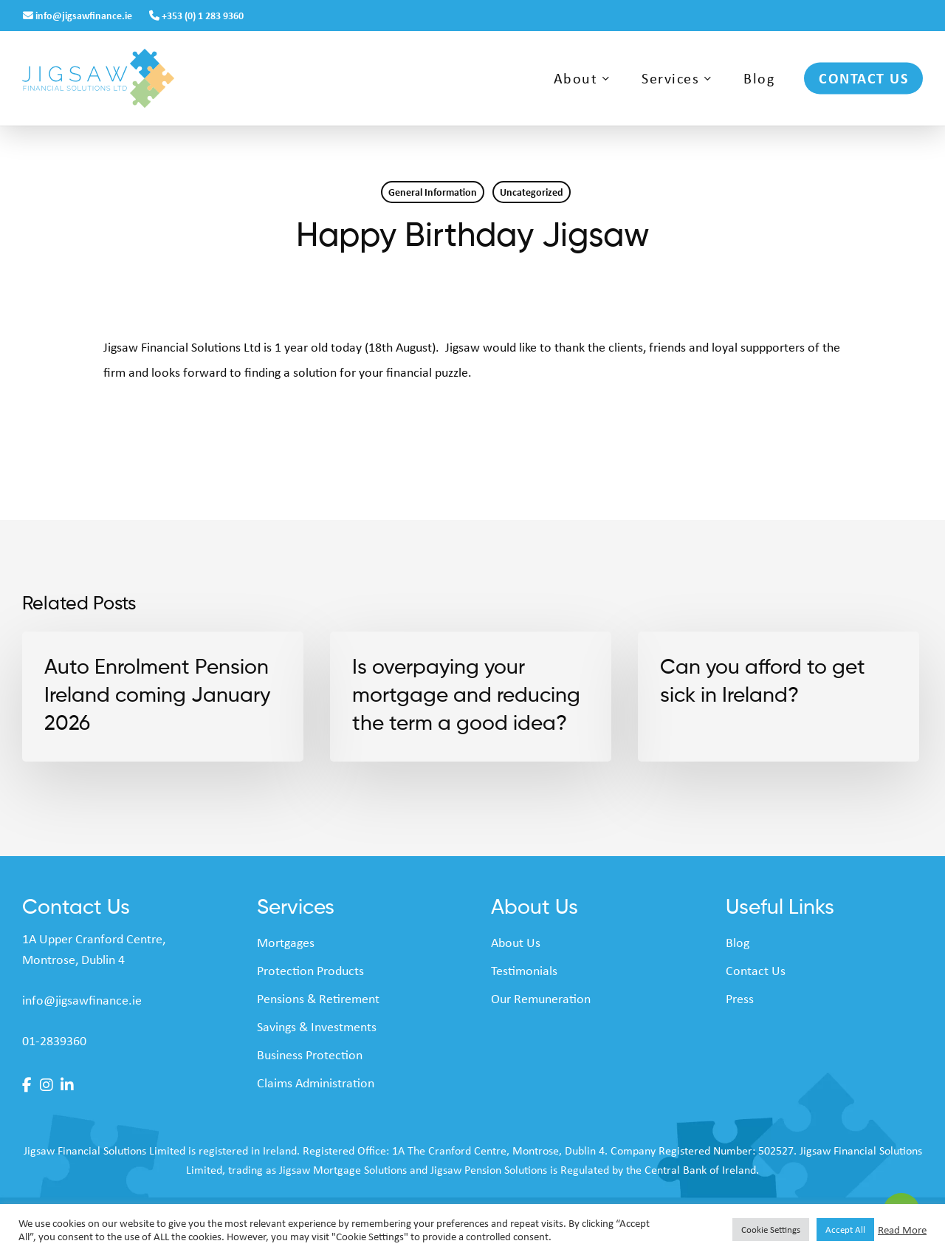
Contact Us (756, 970)
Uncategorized (531, 192)
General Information (432, 192)
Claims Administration (315, 1082)
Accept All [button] (845, 1229)
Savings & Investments (317, 1026)
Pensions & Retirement (318, 998)
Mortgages (286, 942)
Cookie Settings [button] (770, 1229)
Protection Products (310, 970)
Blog (737, 942)
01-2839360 (54, 1040)
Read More (902, 1230)
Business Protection (309, 1054)
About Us (515, 942)
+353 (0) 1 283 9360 (196, 15)
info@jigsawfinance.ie (78, 15)
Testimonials (524, 970)
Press (740, 998)
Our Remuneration (541, 998)
